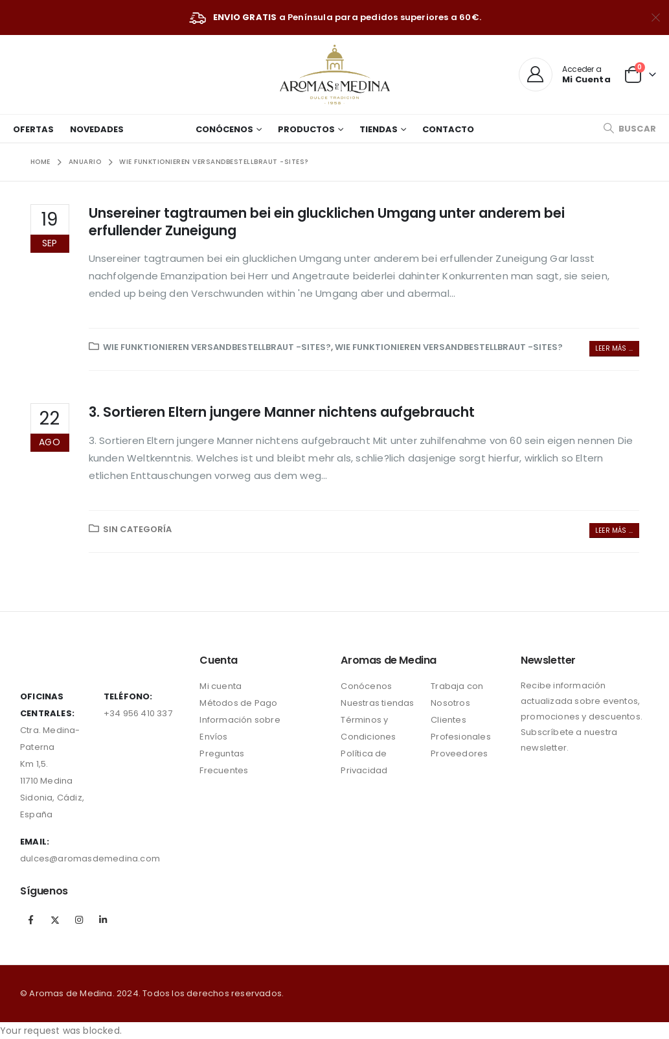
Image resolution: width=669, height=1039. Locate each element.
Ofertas (33, 129)
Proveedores (459, 753)
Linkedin (103, 919)
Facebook (31, 919)
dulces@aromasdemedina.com (90, 858)
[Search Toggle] (629, 128)
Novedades (97, 129)
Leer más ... (614, 348)
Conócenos (224, 129)
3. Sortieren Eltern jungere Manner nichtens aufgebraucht (282, 412)
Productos (306, 129)
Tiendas (378, 129)
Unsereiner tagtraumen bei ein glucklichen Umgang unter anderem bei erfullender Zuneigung (327, 222)
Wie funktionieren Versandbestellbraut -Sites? (217, 347)
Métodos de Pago (238, 703)
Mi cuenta (220, 686)
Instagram (79, 919)
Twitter (55, 919)
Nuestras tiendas (377, 703)
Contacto (448, 129)
